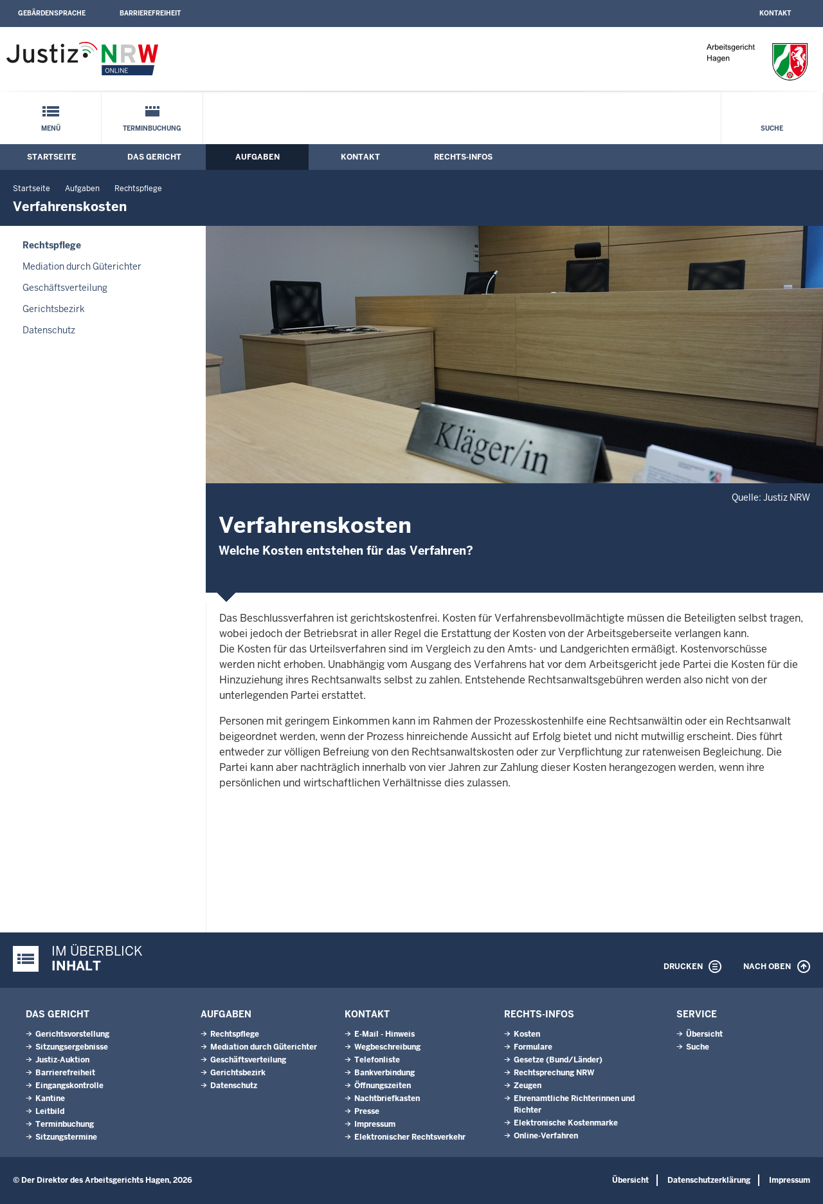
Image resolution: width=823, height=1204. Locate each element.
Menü (50, 128)
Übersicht (704, 1034)
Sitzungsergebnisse (71, 1047)
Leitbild (49, 1111)
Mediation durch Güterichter (82, 266)
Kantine (50, 1098)
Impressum (374, 1124)
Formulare (533, 1047)
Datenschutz (49, 330)
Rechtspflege (138, 188)
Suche (772, 128)
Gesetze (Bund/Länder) (558, 1060)
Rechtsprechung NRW (554, 1073)
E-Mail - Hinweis (384, 1034)
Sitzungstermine (66, 1137)
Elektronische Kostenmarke (566, 1123)
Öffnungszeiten (382, 1085)
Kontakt (775, 13)
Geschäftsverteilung (65, 287)
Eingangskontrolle (69, 1085)
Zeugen (527, 1085)
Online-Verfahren (546, 1136)
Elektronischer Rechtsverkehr (410, 1137)
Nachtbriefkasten (387, 1098)
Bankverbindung (384, 1073)
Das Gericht (154, 157)
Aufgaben (257, 157)
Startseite (52, 157)
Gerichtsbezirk (54, 309)
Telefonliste (377, 1060)
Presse (366, 1111)
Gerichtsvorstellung (72, 1034)
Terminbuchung (152, 128)
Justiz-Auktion (62, 1060)
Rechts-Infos (463, 157)
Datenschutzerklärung (708, 1180)
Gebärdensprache (52, 13)
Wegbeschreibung (387, 1047)
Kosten (527, 1034)
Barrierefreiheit (150, 13)
